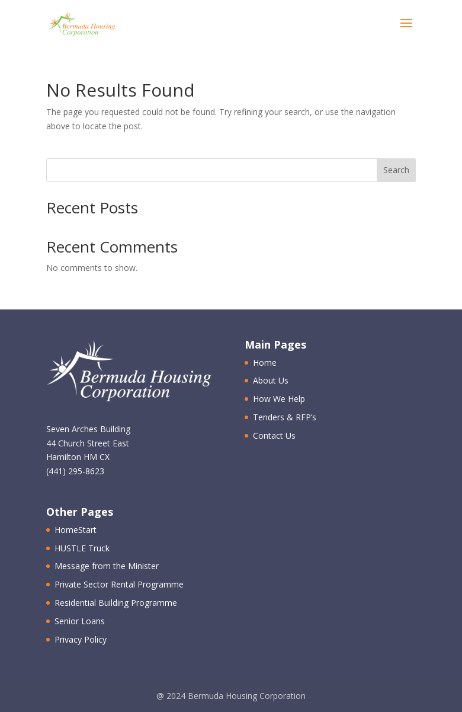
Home (265, 362)
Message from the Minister (106, 565)
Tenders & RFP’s (284, 417)
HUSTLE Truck (82, 548)
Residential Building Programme (115, 602)
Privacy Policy (80, 639)
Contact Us (274, 435)
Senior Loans (79, 621)
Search (396, 169)
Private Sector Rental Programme (119, 584)
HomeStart (75, 529)
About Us (270, 380)
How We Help (279, 398)
